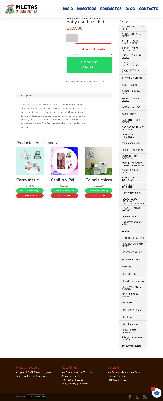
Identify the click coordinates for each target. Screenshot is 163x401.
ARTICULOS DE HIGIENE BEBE (92, 81)
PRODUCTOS (110, 9)
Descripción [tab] (26, 95)
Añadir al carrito (93, 49)
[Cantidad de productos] (72, 38)
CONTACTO (148, 9)
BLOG (130, 9)
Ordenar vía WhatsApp (89, 64)
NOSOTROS (86, 9)
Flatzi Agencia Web (36, 396)
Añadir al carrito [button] (30, 195)
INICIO (68, 9)
